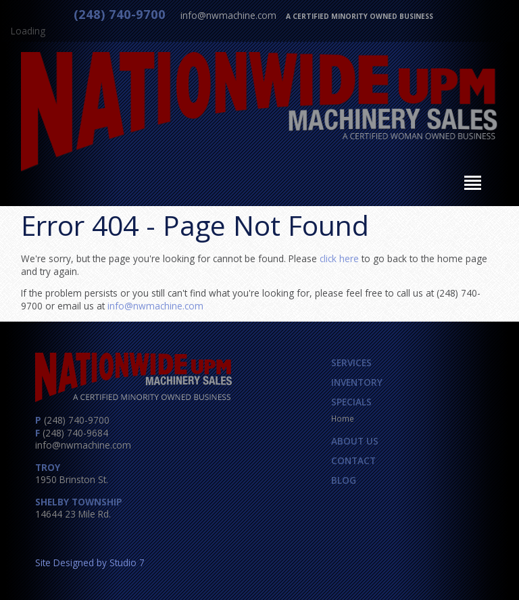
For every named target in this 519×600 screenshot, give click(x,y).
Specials (351, 401)
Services (351, 362)
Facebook (49, 538)
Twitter (74, 537)
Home (342, 418)
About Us (354, 440)
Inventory (356, 382)
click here (339, 258)
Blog (343, 480)
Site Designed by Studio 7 (90, 562)
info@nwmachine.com (228, 15)
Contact (353, 460)
